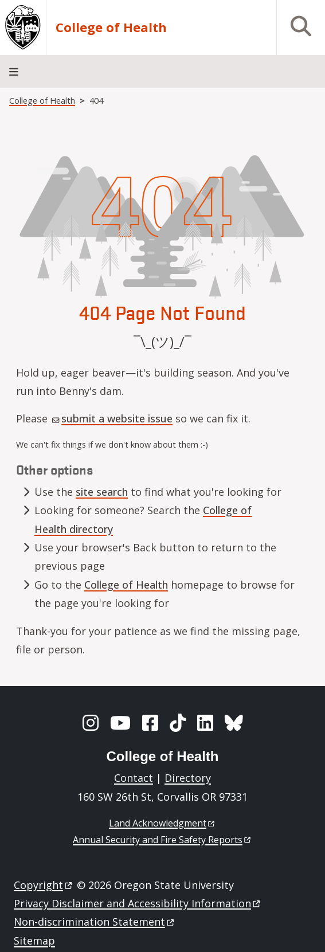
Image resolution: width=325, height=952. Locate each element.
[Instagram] (91, 723)
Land (162, 823)
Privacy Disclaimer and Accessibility (138, 903)
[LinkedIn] (205, 723)
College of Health (111, 27)
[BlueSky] (234, 723)
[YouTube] (120, 723)
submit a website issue (112, 418)
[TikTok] (178, 723)
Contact (133, 778)
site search (102, 492)
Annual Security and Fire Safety (162, 839)
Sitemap (34, 940)
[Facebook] (150, 723)
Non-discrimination (95, 922)
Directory (188, 778)
